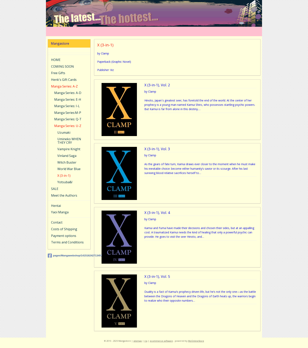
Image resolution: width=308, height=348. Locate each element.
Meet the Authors (64, 195)
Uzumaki (63, 132)
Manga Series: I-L (67, 106)
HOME (55, 60)
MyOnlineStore (196, 340)
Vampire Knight (68, 149)
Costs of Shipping (64, 229)
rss (145, 340)
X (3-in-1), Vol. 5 (157, 276)
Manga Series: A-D (67, 93)
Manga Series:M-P (67, 112)
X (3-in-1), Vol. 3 (157, 149)
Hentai (56, 205)
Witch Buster (66, 162)
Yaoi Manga (60, 212)
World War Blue (69, 169)
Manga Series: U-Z (67, 126)
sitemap (137, 340)
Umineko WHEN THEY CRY (69, 141)
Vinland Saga (66, 156)
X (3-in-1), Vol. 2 (157, 85)
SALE (54, 189)
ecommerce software (161, 340)
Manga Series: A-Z (64, 86)
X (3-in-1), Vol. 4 (157, 213)
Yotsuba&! (64, 182)
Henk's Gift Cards (64, 79)
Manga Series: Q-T (68, 119)
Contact (56, 222)
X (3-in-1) (64, 175)
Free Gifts (58, 73)
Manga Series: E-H (67, 99)
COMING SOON (62, 66)
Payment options (63, 236)
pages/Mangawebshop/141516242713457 (69, 255)
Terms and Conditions (67, 242)
